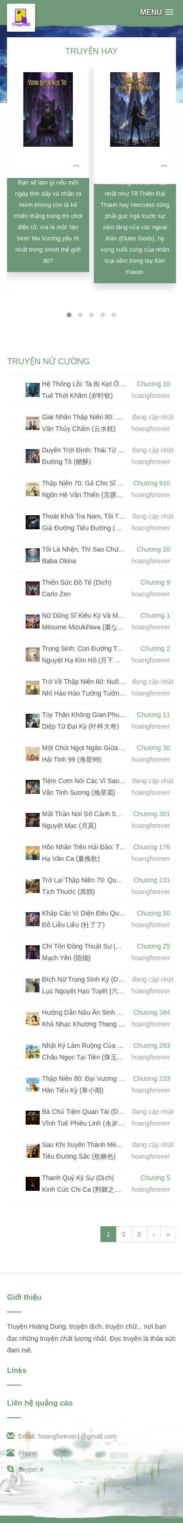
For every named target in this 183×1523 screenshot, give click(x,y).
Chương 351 (152, 814)
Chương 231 (152, 880)
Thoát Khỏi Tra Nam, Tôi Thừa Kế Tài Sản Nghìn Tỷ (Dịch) (84, 516)
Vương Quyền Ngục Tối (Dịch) (65, 164)
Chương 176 (152, 847)
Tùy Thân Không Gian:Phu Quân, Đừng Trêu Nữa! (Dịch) (84, 714)
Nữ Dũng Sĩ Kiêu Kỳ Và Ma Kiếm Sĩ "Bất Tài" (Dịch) (84, 615)
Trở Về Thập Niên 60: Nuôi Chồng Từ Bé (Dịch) (84, 681)
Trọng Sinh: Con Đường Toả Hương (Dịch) (84, 648)
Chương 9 (155, 582)
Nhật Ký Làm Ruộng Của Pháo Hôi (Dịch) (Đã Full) (84, 1045)
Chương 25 (153, 946)
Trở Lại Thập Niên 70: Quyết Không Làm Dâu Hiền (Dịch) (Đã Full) (84, 880)
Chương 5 (155, 1178)
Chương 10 (153, 384)
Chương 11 (153, 714)
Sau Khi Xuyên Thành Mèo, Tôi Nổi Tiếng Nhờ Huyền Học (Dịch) (84, 1144)
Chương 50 (153, 913)
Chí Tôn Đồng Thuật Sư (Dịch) (84, 946)
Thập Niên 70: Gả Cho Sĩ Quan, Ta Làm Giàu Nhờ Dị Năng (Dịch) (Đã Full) (84, 483)
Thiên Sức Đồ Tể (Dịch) (77, 582)
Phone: (23, 1453)
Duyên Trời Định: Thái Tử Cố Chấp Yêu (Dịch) (84, 450)
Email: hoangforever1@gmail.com (62, 1436)
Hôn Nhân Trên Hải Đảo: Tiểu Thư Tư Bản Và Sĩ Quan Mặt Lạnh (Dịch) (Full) (84, 847)
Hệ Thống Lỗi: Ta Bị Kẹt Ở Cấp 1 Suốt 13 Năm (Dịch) (84, 384)
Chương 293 (152, 1045)
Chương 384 (152, 1012)
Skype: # (25, 1469)
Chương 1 (155, 615)
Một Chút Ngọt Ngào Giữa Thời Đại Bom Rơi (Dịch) (84, 747)
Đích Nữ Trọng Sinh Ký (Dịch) (84, 979)
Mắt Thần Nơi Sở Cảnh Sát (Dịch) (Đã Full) (84, 814)
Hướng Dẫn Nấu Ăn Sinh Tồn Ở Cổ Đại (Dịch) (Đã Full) (84, 1012)
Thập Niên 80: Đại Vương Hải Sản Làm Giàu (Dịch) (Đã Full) (84, 1078)
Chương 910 (152, 483)
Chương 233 (152, 1078)
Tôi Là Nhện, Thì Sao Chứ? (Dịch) (84, 549)
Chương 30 (153, 747)
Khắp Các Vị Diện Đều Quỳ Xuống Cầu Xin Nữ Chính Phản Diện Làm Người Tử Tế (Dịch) (84, 913)
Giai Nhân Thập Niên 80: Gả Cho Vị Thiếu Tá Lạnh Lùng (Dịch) (84, 417)
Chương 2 (155, 648)
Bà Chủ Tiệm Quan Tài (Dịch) (84, 1111)
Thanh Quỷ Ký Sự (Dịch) (78, 1178)
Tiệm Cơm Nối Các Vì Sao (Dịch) (84, 781)
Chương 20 (153, 549)
